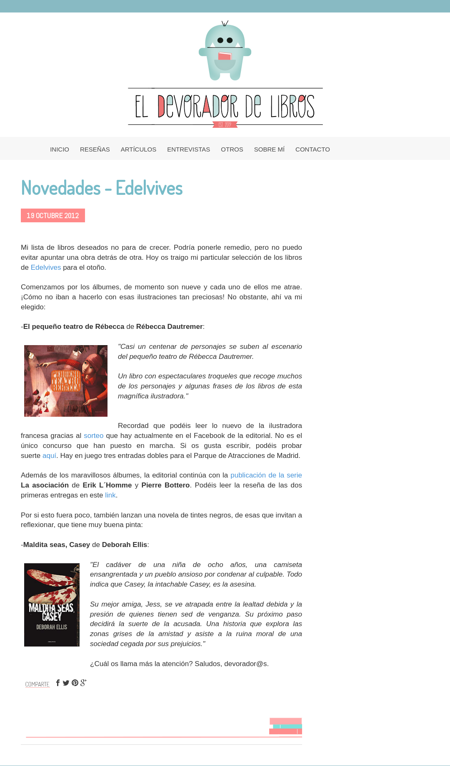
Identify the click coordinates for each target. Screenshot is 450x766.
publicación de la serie (266, 475)
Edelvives (46, 267)
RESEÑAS (95, 149)
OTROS (232, 149)
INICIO (59, 149)
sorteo (93, 436)
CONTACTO (312, 149)
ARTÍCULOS (139, 149)
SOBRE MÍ (269, 149)
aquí (49, 456)
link (110, 495)
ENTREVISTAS (188, 149)
